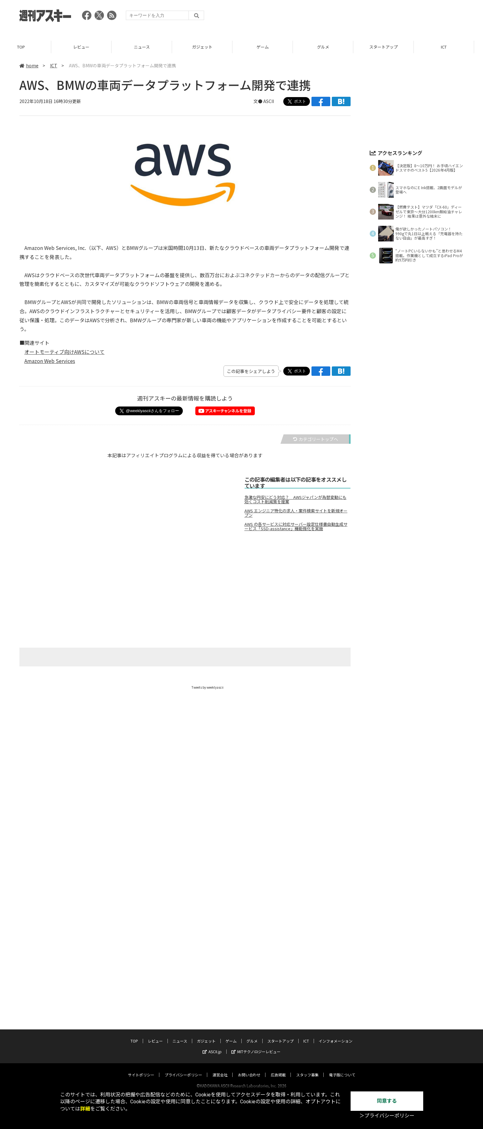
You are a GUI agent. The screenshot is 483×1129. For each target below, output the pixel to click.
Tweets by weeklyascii (208, 687)
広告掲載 (278, 1068)
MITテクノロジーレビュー (255, 1045)
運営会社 (220, 1068)
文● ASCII (264, 101)
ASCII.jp (212, 1045)
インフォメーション (335, 1035)
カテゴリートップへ (315, 439)
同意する (387, 1101)
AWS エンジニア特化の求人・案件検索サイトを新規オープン (295, 513)
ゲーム (272, 47)
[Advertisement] (237, 589)
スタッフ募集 (307, 1068)
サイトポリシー (141, 1068)
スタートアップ (392, 47)
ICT (53, 65)
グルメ (332, 47)
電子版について (342, 1068)
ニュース (151, 47)
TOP (30, 47)
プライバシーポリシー (183, 1068)
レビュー (90, 47)
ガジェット (211, 47)
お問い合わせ (249, 1068)
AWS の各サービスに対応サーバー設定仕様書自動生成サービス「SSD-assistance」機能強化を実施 (295, 526)
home (29, 65)
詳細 (85, 1109)
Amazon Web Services (49, 361)
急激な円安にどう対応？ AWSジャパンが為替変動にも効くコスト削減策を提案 (295, 499)
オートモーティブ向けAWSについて (64, 351)
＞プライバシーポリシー (386, 1116)
